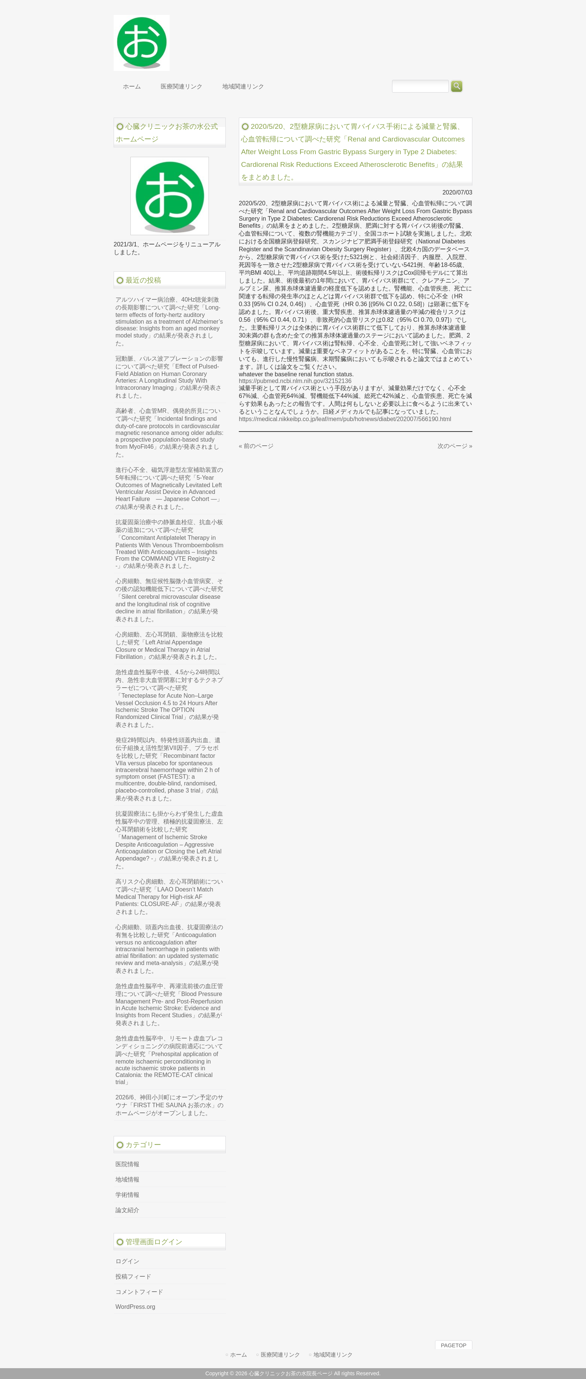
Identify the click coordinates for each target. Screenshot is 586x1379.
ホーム (238, 1354)
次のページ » (455, 446)
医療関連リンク (280, 1354)
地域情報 (127, 1179)
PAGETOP (453, 1345)
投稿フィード (133, 1276)
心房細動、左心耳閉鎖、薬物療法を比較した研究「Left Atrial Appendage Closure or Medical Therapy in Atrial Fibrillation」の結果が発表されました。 (169, 645)
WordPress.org (135, 1307)
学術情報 (127, 1195)
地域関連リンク (333, 1354)
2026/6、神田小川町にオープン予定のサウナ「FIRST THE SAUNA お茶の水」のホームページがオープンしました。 (169, 1105)
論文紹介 (127, 1210)
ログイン (127, 1261)
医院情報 (127, 1164)
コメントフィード (139, 1292)
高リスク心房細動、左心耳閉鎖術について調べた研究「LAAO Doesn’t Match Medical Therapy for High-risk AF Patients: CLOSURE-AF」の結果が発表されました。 (169, 896)
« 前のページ (256, 446)
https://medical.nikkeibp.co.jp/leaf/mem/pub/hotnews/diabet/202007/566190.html (345, 419)
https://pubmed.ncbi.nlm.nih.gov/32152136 (295, 381)
